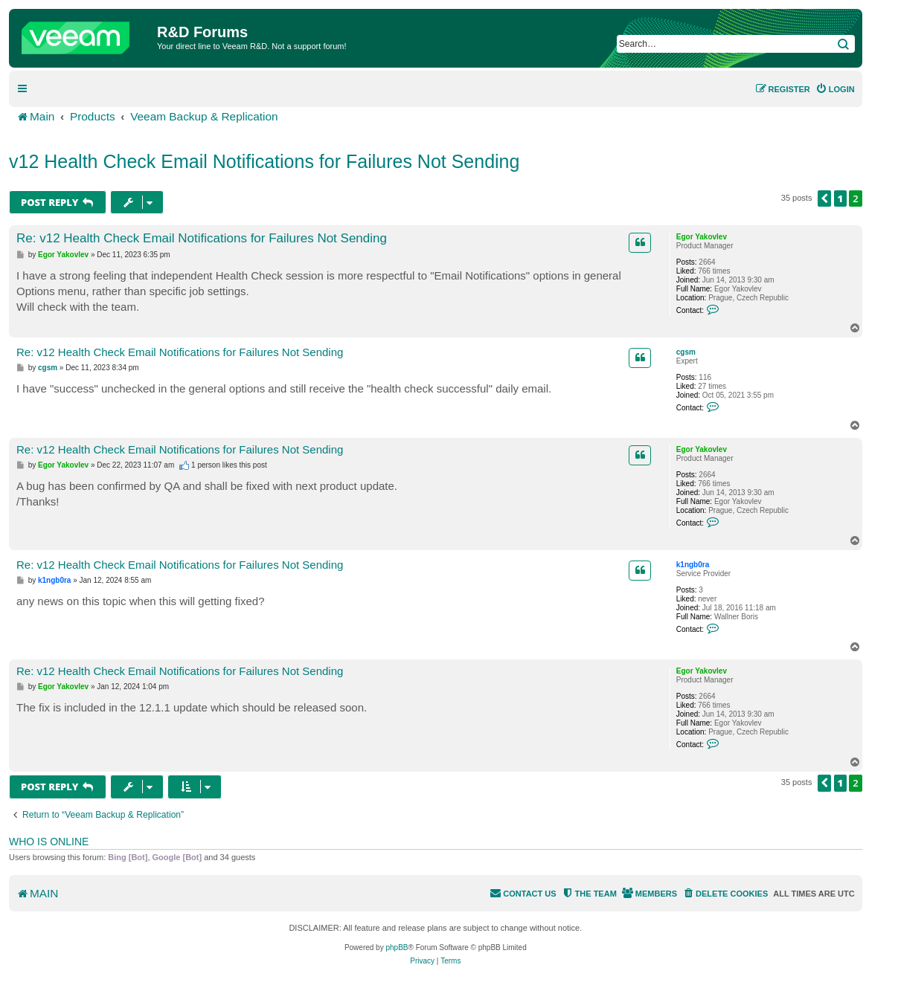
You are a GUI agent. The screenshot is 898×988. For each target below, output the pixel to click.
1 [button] (841, 198)
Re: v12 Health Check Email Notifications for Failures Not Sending (201, 238)
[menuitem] (835, 89)
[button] (824, 198)
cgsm (686, 352)
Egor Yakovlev (701, 237)
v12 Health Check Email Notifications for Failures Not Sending (264, 161)
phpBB (396, 947)
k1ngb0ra (692, 565)
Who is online (49, 841)
